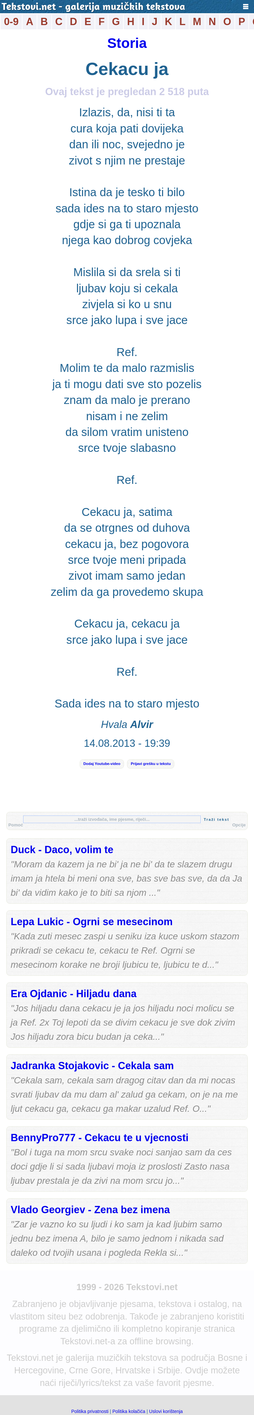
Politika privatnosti (89, 1411)
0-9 (11, 21)
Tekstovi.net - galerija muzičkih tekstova (93, 7)
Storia (127, 43)
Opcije (239, 824)
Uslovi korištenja (166, 1411)
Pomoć (15, 824)
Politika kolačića (129, 1411)
